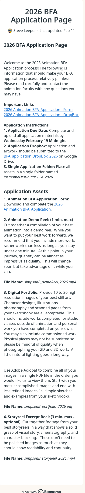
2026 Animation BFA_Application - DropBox (41, 114)
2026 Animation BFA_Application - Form (38, 109)
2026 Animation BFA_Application (33, 207)
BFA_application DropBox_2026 (31, 156)
